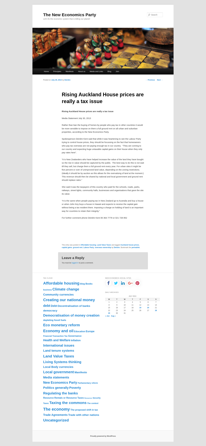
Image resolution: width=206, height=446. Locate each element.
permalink (136, 247)
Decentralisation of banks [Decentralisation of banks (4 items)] (74, 305)
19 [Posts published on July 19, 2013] (140, 308)
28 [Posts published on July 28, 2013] (156, 310)
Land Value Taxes (104, 245)
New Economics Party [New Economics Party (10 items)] (60, 382)
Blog (109, 71)
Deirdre (67, 80)
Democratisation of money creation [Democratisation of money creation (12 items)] (71, 315)
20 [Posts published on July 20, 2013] (148, 308)
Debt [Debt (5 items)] (54, 305)
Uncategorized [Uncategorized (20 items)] (56, 420)
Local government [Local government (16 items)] (58, 372)
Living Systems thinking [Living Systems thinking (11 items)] (62, 362)
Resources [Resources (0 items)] (88, 398)
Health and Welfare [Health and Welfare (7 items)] (56, 340)
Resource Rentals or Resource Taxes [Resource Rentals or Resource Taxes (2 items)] (63, 398)
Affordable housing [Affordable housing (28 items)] (61, 283)
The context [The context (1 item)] (92, 403)
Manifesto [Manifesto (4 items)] (80, 372)
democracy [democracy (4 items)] (50, 310)
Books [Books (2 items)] (89, 283)
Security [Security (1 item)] (97, 398)
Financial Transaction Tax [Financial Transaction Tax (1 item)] (55, 336)
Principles (57, 71)
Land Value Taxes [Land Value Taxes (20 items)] (58, 356)
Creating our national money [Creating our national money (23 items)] (69, 300)
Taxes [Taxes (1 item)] (46, 403)
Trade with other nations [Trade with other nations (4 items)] (83, 414)
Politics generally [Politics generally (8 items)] (56, 387)
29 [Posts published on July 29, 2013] (109, 313)
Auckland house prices (129, 245)
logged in (75, 263)
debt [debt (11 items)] (46, 306)
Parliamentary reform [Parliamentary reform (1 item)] (88, 383)
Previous (150, 80)
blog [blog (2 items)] (82, 283)
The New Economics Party (69, 14)
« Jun (107, 316)
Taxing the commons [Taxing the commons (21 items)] (67, 403)
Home (46, 71)
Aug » (113, 316)
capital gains (67, 247)
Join (117, 71)
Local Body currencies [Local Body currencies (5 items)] (58, 366)
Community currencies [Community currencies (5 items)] (58, 294)
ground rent (77, 247)
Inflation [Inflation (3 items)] (76, 340)
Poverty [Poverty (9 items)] (75, 387)
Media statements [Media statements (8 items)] (56, 377)
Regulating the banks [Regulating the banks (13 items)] (60, 393)
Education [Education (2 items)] (79, 331)
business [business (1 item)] (47, 290)
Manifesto (70, 71)
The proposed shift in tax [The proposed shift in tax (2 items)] (84, 409)
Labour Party (88, 247)
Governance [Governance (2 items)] (75, 336)
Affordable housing (88, 245)
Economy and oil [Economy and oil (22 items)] (58, 331)
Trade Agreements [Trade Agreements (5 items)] (55, 414)
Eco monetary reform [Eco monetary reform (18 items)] (61, 325)
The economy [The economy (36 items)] (56, 409)
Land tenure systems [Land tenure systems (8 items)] (58, 350)
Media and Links (96, 71)
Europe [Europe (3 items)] (90, 331)
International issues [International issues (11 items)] (58, 345)
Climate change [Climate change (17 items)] (65, 289)
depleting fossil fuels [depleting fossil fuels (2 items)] (54, 320)
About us (81, 71)
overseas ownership (103, 247)
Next (160, 80)
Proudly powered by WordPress (103, 436)
